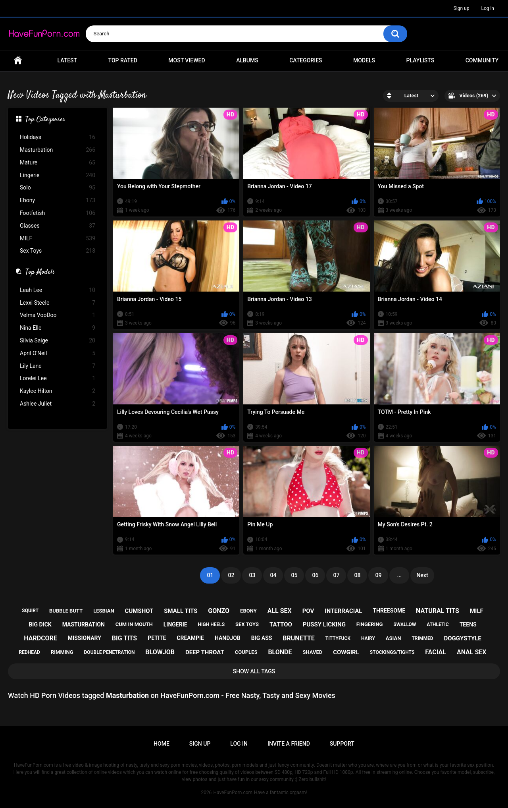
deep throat (204, 652)
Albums (247, 60)
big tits (124, 638)
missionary (84, 638)
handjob (228, 638)
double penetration (109, 652)
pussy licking (324, 624)
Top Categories (45, 120)
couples (246, 652)
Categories (305, 60)
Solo (57, 187)
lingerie (175, 624)
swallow (404, 624)
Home (18, 60)
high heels (211, 624)
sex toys (247, 624)
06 (315, 575)
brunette (298, 638)
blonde (280, 652)
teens (468, 624)
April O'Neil (57, 353)
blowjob (160, 652)
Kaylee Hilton (57, 391)
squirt (30, 610)
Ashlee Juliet (57, 403)
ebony (248, 611)
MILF (57, 238)
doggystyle (462, 638)
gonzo (218, 611)
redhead (29, 652)
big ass (261, 638)
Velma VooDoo (57, 315)
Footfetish (57, 213)
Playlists (420, 60)
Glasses (57, 225)
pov (308, 611)
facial (435, 652)
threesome (389, 610)
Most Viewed (186, 60)
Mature (57, 162)
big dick (40, 624)
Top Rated (122, 60)
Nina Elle (57, 328)
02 (231, 575)
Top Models (40, 272)
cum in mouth (134, 624)
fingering (369, 624)
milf (476, 611)
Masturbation (57, 150)
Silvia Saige (57, 340)
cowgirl (346, 652)
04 (273, 575)
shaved (312, 652)
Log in (487, 8)
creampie (190, 638)
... (399, 575)
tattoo (280, 624)
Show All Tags (254, 671)
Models (364, 60)
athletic (437, 624)
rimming (62, 652)
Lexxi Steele (57, 303)
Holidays (57, 137)
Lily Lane (57, 366)
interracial (343, 611)
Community (482, 60)
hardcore (40, 638)
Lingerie (57, 175)
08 (357, 575)
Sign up (462, 8)
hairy (368, 638)
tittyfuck (337, 638)
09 (378, 575)
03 (252, 575)
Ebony (57, 200)
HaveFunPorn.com (232, 792)
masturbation (83, 624)
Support (342, 743)
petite (157, 638)
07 (336, 575)
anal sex (472, 652)
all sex (279, 611)
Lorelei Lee (57, 378)
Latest (67, 60)
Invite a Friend (288, 743)
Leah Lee (57, 290)
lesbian (103, 611)
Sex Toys (57, 250)
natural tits (437, 611)
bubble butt (66, 611)
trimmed (422, 638)
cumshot (139, 611)
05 (294, 575)
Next (422, 575)
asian (393, 638)
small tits (180, 611)
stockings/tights (392, 652)
